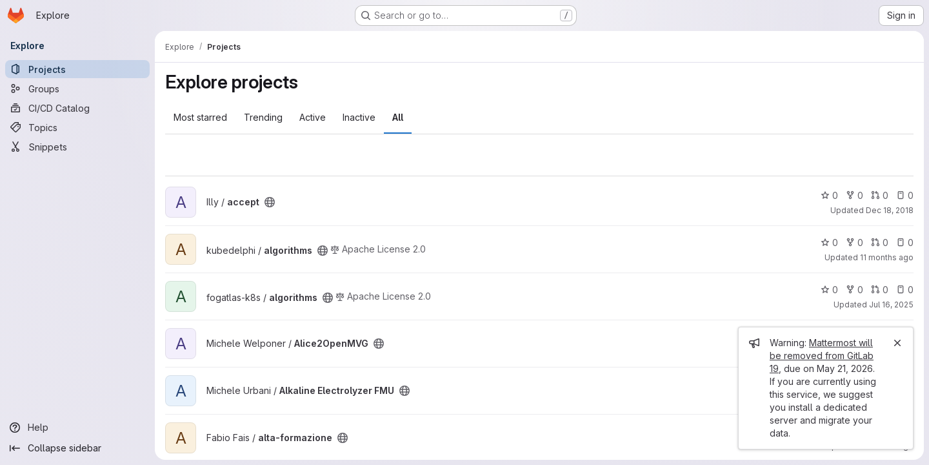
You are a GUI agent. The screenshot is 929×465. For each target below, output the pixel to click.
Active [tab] (312, 117)
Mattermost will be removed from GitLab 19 (822, 355)
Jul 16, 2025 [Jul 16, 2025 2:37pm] (891, 304)
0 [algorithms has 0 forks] (854, 242)
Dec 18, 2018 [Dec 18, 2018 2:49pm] (890, 210)
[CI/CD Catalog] (77, 108)
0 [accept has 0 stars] (829, 195)
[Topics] (77, 127)
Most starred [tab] (200, 117)
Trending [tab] (263, 117)
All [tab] (397, 117)
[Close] (897, 343)
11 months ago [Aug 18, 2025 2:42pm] (887, 257)
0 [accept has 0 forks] (854, 195)
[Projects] (77, 69)
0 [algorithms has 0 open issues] (905, 242)
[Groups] (77, 88)
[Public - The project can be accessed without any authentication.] (270, 202)
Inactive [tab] (359, 117)
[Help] (77, 427)
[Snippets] (77, 147)
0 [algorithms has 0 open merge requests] (879, 242)
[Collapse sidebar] (77, 448)
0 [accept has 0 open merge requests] (879, 195)
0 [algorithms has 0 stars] (829, 242)
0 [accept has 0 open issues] (905, 195)
